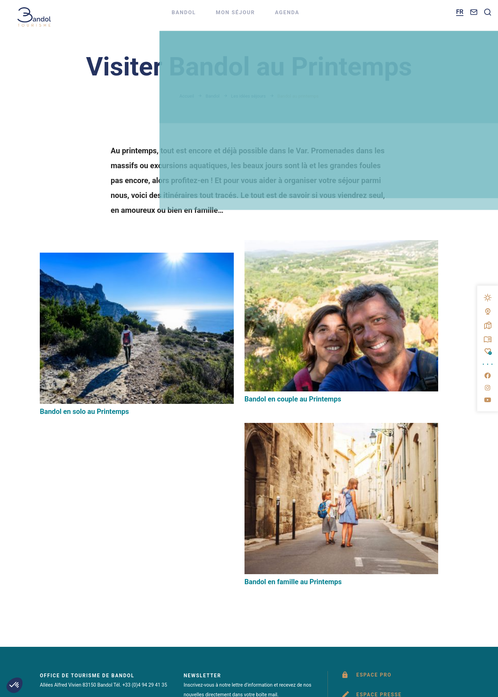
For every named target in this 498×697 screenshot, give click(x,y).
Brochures (370, 498)
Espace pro (371, 455)
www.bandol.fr (153, 594)
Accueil (186, 96)
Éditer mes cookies (220, 618)
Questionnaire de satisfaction (402, 520)
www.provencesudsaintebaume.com (357, 594)
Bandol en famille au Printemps (376, 361)
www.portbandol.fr (241, 594)
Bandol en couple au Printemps (232, 348)
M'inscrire (205, 499)
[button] (14, 685)
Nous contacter (68, 560)
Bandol (195, 16)
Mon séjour (248, 16)
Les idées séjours (248, 96)
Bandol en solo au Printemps (84, 361)
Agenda (302, 16)
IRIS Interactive (358, 618)
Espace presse (376, 477)
